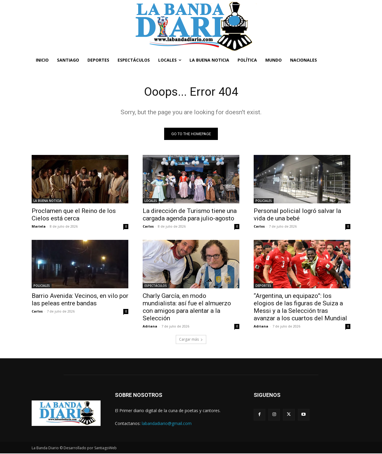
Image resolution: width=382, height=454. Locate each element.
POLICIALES (263, 201)
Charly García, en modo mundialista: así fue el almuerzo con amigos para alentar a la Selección (187, 307)
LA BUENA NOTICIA (47, 201)
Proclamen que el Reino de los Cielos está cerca (74, 215)
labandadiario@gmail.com (167, 423)
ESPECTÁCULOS (155, 286)
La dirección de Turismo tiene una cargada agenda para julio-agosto (190, 215)
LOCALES (150, 201)
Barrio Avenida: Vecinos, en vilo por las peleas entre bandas (80, 299)
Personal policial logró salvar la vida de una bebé (297, 215)
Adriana (150, 326)
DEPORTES (263, 286)
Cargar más (191, 339)
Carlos (148, 226)
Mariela (39, 226)
